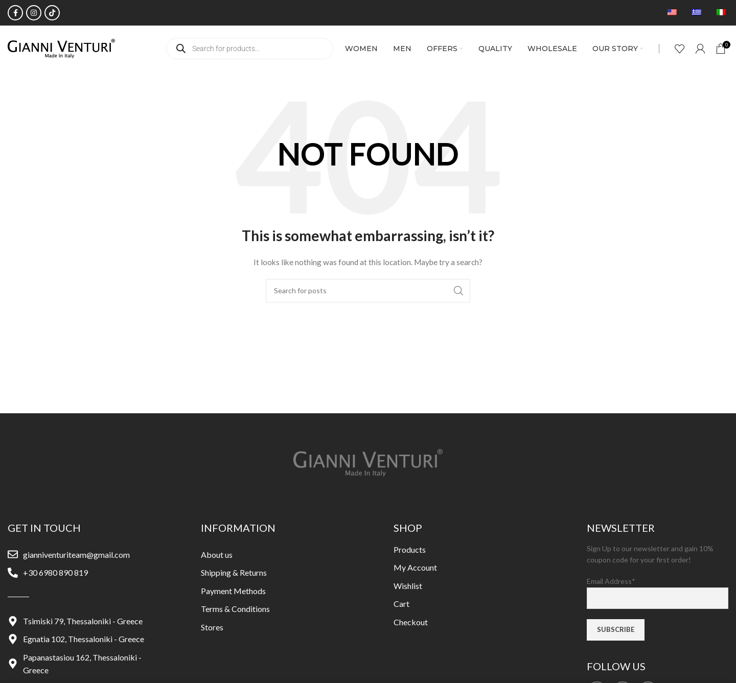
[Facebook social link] (15, 12)
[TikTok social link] (52, 12)
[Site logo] (61, 47)
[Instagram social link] (33, 12)
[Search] (368, 290)
